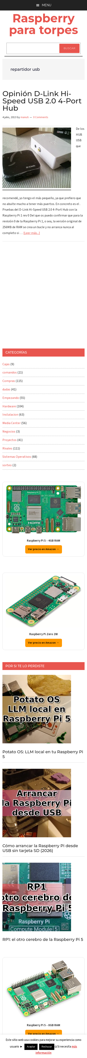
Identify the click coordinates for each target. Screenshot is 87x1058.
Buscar (69, 48)
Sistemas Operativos (16, 457)
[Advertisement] (43, 297)
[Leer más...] (31, 233)
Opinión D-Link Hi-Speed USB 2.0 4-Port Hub (42, 100)
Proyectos (9, 440)
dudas (6, 389)
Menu (46, 5)
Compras (8, 381)
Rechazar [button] (47, 1047)
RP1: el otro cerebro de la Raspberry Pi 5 (42, 939)
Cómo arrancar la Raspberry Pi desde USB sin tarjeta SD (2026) (40, 848)
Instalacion (10, 414)
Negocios (8, 431)
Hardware (9, 406)
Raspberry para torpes (43, 24)
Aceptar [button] (31, 1047)
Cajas (6, 364)
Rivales (7, 448)
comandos (9, 372)
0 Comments (40, 117)
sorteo (7, 465)
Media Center (11, 423)
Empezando (10, 398)
